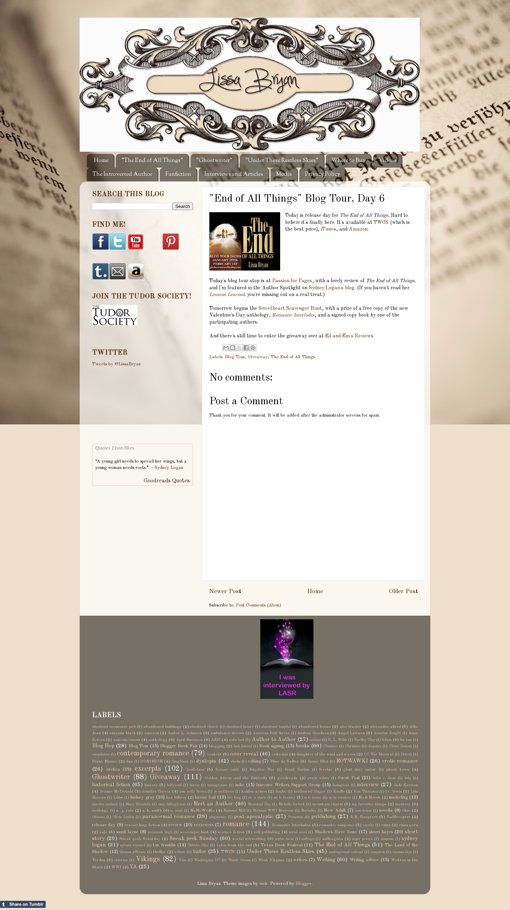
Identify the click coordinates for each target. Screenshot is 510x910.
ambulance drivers (227, 733)
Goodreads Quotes (167, 481)
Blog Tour (235, 357)
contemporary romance (153, 753)
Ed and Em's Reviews (349, 336)
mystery (402, 804)
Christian (353, 746)
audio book (236, 740)
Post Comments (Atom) (258, 605)
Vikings (148, 859)
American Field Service (271, 733)
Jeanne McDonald (116, 791)
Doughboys (179, 761)
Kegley (281, 791)
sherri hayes (381, 832)
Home (101, 161)
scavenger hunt (194, 832)
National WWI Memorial (273, 810)
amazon (151, 733)
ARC (215, 740)
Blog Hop (103, 746)
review (175, 825)
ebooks (235, 761)
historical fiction (111, 785)
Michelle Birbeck (291, 804)
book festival (243, 746)
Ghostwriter (111, 777)
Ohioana (98, 817)
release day (103, 825)
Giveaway (258, 357)
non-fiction (363, 810)
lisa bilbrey (176, 797)
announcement (126, 740)
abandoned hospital (276, 727)
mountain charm (327, 804)
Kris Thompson (365, 791)
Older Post (403, 592)
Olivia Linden (123, 817)
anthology (158, 740)
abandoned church (204, 727)
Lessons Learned (226, 294)
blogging (217, 746)
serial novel (298, 832)
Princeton (295, 817)
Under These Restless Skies (280, 851)
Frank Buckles (297, 769)
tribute (179, 852)
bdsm (387, 740)
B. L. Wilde (337, 740)
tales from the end (234, 845)
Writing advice (364, 860)
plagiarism (217, 817)
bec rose (406, 740)
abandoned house (314, 727)
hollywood (174, 785)
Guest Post (349, 778)
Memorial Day (259, 804)
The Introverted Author (122, 174)
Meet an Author (213, 804)
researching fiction (142, 825)
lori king (234, 797)
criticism (280, 754)
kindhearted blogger (309, 791)
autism (315, 740)
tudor (199, 851)
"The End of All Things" (152, 161)
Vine (182, 860)
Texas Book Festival (281, 845)
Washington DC (207, 860)
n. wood (176, 810)
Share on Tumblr (23, 904)
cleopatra (374, 746)
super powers (362, 839)
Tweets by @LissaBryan (116, 364)
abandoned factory (240, 727)
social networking (249, 839)
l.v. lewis (394, 791)
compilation (101, 754)
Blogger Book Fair (178, 746)
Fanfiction (178, 174)
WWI (116, 867)
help (407, 778)
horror (194, 785)
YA (133, 867)
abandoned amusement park (114, 727)
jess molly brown (193, 791)
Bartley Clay (364, 740)
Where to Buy (349, 161)
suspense (387, 839)
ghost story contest (360, 769)
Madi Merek (369, 797)
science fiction (231, 832)
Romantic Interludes (293, 315)
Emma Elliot (318, 761)
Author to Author (274, 739)
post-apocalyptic (253, 816)
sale (103, 832)
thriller (159, 852)
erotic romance (400, 761)
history (151, 785)
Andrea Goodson (313, 733)
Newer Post (225, 592)
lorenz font (205, 797)
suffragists (332, 839)
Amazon (358, 229)
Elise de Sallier (284, 761)
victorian (121, 860)
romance (236, 824)
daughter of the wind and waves (326, 754)
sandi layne (127, 832)
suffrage (307, 839)
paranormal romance (168, 816)
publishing (323, 816)
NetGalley (308, 810)
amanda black (122, 733)
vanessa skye (402, 852)
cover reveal (244, 754)
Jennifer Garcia (156, 791)
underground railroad (346, 852)
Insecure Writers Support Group (288, 785)
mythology (100, 810)
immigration (217, 785)
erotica (113, 769)
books (303, 746)
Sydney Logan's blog (332, 287)
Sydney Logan (169, 467)
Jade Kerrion (405, 785)
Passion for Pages (292, 280)
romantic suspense (336, 825)
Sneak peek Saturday (139, 839)
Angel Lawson (351, 733)
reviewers (204, 825)
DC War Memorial (378, 754)
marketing (398, 797)
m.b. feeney (312, 797)
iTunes (328, 229)
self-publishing (267, 832)
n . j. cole (125, 810)
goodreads (287, 778)
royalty (368, 825)
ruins (386, 825)
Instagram (340, 785)
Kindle (339, 791)
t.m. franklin (164, 845)
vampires (377, 852)
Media (284, 174)
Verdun (98, 860)
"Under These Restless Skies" (281, 161)
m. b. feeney (285, 797)
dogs (129, 761)
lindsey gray (142, 797)
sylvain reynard (132, 845)
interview (368, 785)
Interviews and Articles (233, 174)
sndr (264, 883)
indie (239, 785)
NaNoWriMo (202, 810)
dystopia (206, 761)
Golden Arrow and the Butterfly (236, 778)
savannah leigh (160, 832)
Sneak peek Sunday (193, 838)
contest (214, 754)
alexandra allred (385, 727)
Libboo (118, 797)
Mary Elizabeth (138, 804)
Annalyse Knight (387, 733)
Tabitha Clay (198, 845)
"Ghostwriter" (214, 161)
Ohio (406, 810)
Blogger (304, 883)
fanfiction (195, 769)
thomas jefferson (133, 852)
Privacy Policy (322, 174)
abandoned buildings (162, 727)
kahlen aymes (254, 791)
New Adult (335, 810)
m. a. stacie (257, 797)
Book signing (271, 746)
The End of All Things (293, 357)
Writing (326, 860)
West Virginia (271, 860)
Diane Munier (104, 761)
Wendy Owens (239, 860)
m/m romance (340, 797)
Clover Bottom (400, 746)
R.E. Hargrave (364, 817)
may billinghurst (172, 804)
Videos (387, 161)
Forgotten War (261, 769)
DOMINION (151, 761)
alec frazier (351, 727)
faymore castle (227, 769)
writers (300, 860)
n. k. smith (152, 810)
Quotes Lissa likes (114, 448)
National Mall (234, 810)
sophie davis (284, 839)
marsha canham (105, 804)
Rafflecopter (398, 817)
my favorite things (369, 804)
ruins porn (408, 825)
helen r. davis (384, 778)
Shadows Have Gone (336, 832)
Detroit (406, 754)
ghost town (397, 769)
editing (254, 761)
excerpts (148, 768)
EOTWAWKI (352, 761)
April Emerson (189, 740)
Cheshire (330, 746)
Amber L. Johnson (185, 733)
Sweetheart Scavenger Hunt (290, 308)
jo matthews (224, 791)
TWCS (381, 222)
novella (386, 810)
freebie (325, 769)
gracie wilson (318, 778)
